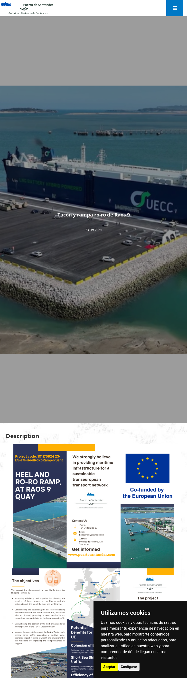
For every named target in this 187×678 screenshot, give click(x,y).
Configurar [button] (129, 667)
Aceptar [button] (109, 667)
